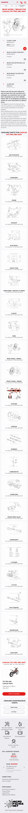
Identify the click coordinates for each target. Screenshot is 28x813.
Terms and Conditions (8, 789)
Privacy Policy (6, 791)
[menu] (25, 2)
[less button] (8, 48)
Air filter (14, 712)
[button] (14, 672)
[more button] (12, 48)
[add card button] (25, 48)
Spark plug (14, 707)
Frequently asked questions (10, 779)
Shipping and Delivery (8, 795)
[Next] (16, 6)
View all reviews (14, 760)
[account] (17, 2)
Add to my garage (14, 694)
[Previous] (12, 6)
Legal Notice (6, 793)
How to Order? (6, 781)
